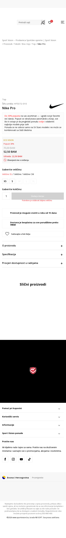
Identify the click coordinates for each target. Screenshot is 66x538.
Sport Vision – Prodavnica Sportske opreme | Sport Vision (29, 40)
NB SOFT (38, 517)
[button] (31, 22)
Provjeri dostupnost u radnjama (32, 263)
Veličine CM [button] (28, 174)
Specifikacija (32, 254)
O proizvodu (32, 245)
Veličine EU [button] (7, 174)
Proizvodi (7, 44)
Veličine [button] (17, 174)
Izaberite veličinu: (12, 169)
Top (34, 44)
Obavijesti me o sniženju (18, 160)
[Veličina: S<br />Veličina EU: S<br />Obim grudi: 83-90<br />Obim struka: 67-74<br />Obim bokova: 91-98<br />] (12, 181)
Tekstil (17, 44)
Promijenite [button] (37, 477)
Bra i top (26, 44)
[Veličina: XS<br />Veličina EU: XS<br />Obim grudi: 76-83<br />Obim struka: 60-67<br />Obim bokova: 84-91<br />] (5, 181)
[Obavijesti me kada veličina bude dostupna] (19, 181)
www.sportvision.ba (21, 517)
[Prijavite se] (50, 22)
